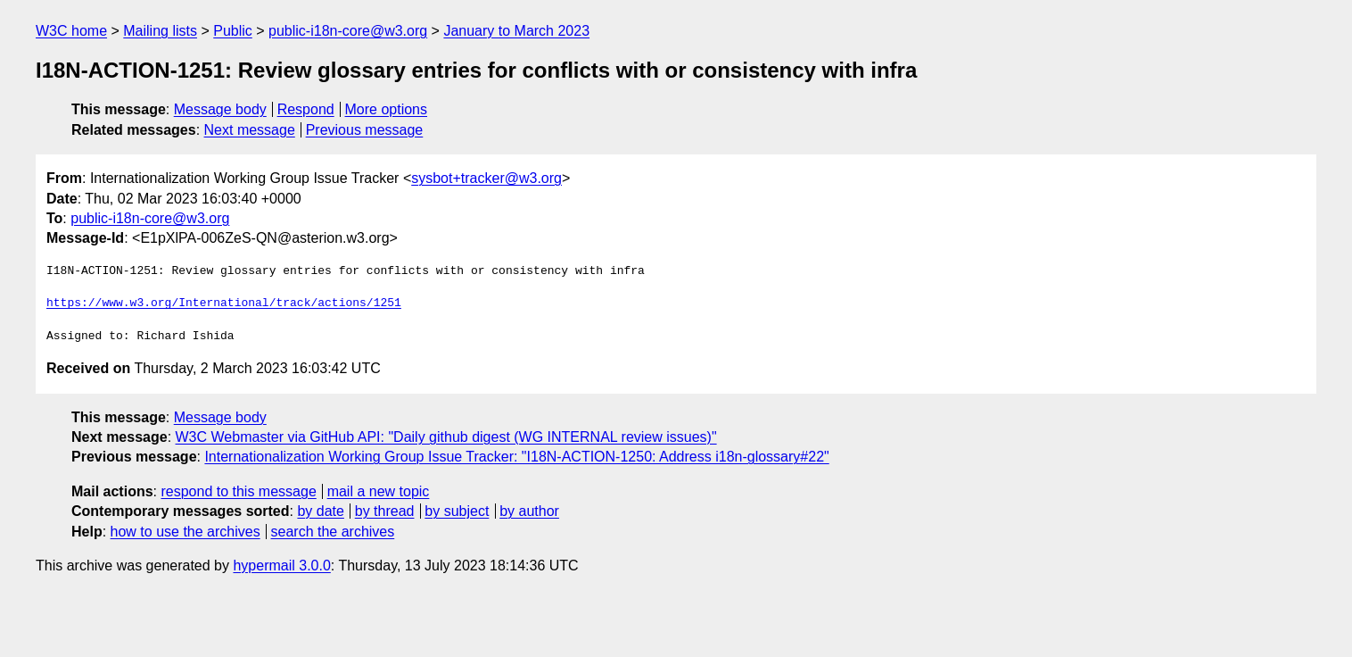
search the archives (333, 531)
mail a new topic (378, 491)
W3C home (71, 30)
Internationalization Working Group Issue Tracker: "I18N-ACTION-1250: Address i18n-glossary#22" (516, 456)
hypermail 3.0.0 (281, 565)
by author (529, 511)
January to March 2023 (516, 30)
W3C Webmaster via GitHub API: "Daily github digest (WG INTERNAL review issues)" (446, 437)
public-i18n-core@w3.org (347, 30)
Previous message (365, 129)
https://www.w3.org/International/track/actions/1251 (223, 303)
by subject (457, 511)
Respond (305, 109)
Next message (249, 129)
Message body (220, 109)
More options (386, 109)
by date (320, 511)
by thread (385, 511)
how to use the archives (185, 531)
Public (232, 30)
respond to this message (238, 491)
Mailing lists (160, 30)
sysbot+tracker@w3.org (486, 178)
